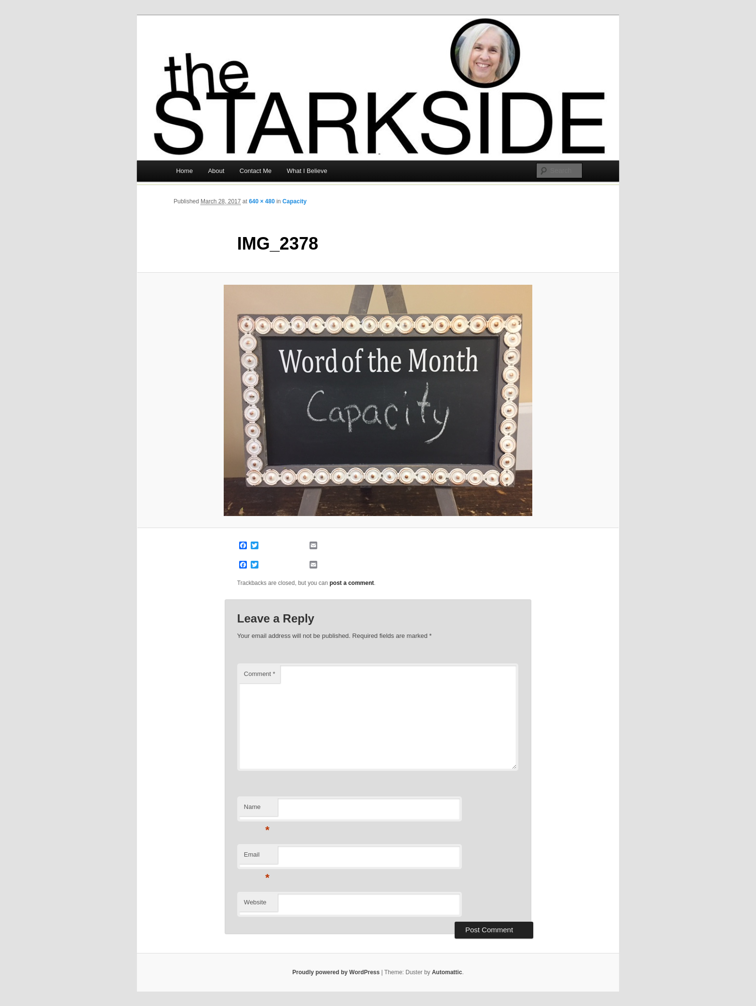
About (216, 170)
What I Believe (307, 170)
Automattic (447, 972)
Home (184, 170)
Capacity (295, 201)
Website (255, 902)
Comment (259, 673)
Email (257, 857)
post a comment (352, 583)
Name (257, 809)
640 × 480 (262, 201)
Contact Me (255, 170)
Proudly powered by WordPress (335, 972)
